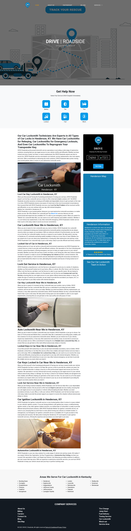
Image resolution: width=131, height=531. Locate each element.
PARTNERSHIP (67, 5)
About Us (21, 509)
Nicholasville (71, 485)
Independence (47, 485)
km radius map (98, 198)
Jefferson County (48, 487)
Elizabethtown (23, 485)
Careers (21, 514)
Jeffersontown (47, 489)
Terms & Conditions (51, 527)
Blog (19, 519)
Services (98, 5)
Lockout (46, 122)
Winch (84, 122)
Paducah (70, 489)
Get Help (98, 166)
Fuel (65, 122)
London (70, 481)
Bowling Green (23, 481)
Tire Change (104, 509)
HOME (37, 5)
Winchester (95, 485)
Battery (46, 109)
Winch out (103, 522)
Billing (83, 5)
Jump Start (103, 511)
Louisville (70, 483)
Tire (65, 109)
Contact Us (22, 516)
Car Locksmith (105, 519)
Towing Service (105, 516)
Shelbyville (95, 481)
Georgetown (22, 491)
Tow (84, 109)
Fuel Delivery (104, 514)
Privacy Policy (62, 527)
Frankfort (21, 489)
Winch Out (54, 213)
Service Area (104, 524)
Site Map (21, 522)
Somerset (95, 483)
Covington (22, 483)
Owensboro (71, 487)
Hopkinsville (47, 483)
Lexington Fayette (48, 491)
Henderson (46, 481)
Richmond (70, 491)
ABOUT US (51, 5)
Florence (21, 487)
